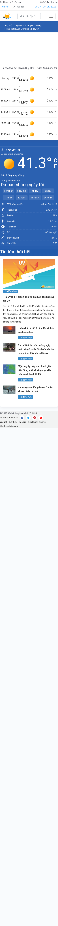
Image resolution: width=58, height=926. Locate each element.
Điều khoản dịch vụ (37, 422)
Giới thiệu (13, 422)
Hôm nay (8, 191)
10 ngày (22, 197)
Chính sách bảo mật (9, 426)
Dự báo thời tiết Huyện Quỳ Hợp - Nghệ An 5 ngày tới (29, 68)
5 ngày (48, 191)
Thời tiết (33, 413)
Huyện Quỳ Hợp (35, 25)
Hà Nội (5, 6)
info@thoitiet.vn (9, 417)
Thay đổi (18, 6)
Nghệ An (20, 25)
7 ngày (8, 197)
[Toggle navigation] (51, 16)
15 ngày (35, 197)
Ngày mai (21, 191)
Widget (3, 422)
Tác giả (22, 422)
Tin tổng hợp (11, 291)
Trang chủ (7, 25)
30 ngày (48, 197)
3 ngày (35, 191)
